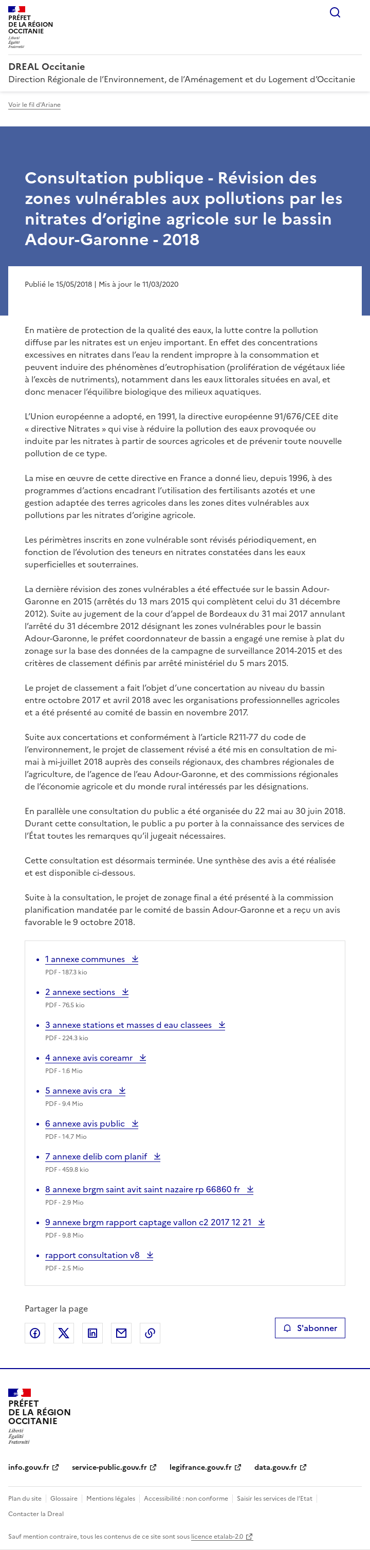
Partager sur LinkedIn (92, 1333)
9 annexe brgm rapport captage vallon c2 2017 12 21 (149, 1222)
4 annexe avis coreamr (90, 1057)
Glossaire (64, 1498)
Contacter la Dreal (36, 1514)
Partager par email (121, 1333)
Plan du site (25, 1498)
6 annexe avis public (86, 1123)
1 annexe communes (86, 959)
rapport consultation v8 (93, 1255)
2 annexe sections (81, 992)
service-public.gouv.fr (109, 1467)
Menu (355, 12)
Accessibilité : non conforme (186, 1498)
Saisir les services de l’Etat (274, 1498)
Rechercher (335, 12)
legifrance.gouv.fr (201, 1467)
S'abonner (310, 1328)
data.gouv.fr (275, 1467)
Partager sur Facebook (35, 1333)
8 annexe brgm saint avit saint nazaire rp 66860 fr (143, 1189)
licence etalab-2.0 (217, 1536)
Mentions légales (110, 1498)
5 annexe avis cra (79, 1090)
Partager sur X (63, 1333)
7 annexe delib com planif (97, 1156)
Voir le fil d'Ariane (34, 104)
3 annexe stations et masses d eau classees (129, 1025)
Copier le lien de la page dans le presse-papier (150, 1333)
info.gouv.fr (28, 1467)
